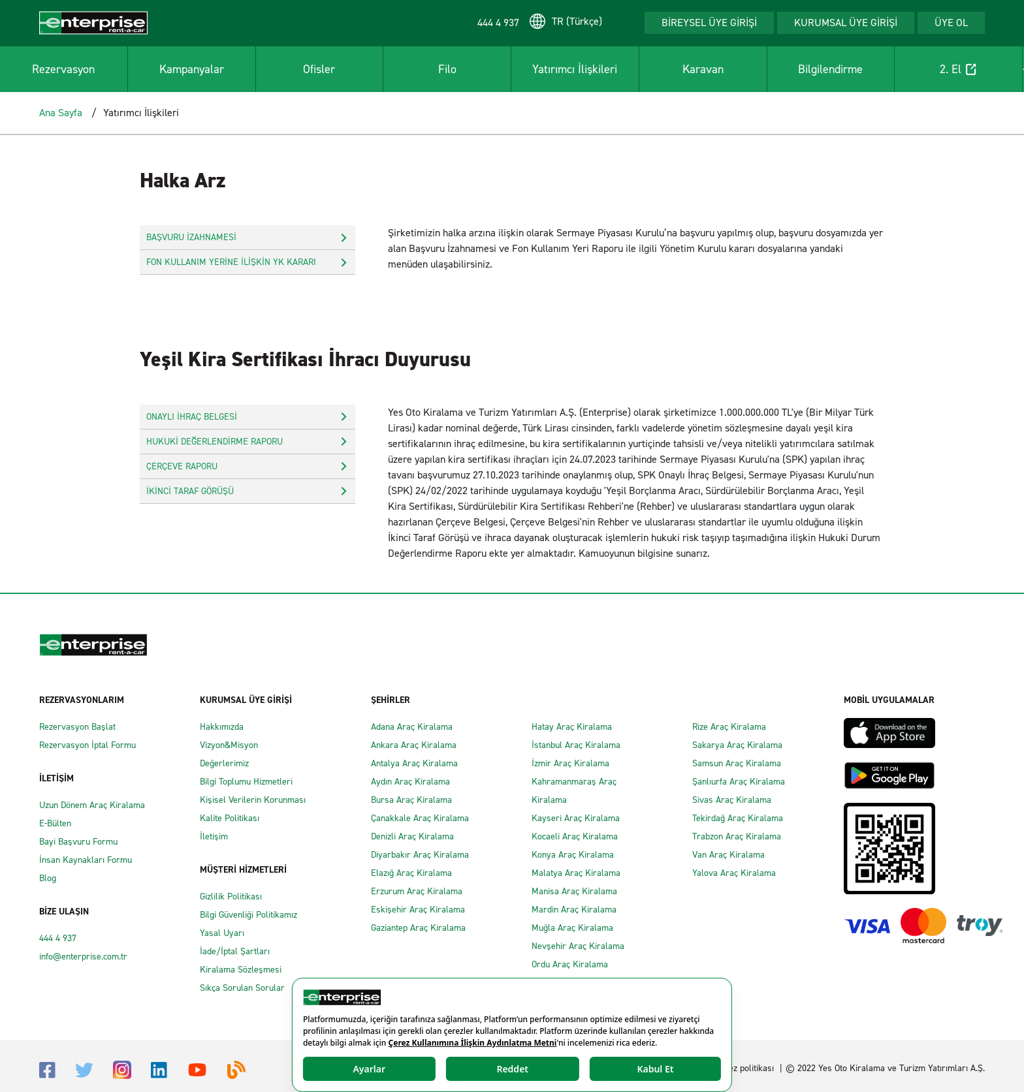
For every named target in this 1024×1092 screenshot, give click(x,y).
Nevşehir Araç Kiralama (578, 946)
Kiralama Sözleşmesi (240, 969)
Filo (447, 69)
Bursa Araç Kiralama (411, 800)
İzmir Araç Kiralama (570, 763)
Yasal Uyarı (222, 933)
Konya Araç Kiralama (573, 855)
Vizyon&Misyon (229, 745)
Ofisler (319, 69)
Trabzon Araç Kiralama (736, 836)
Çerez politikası (744, 1068)
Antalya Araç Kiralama (414, 763)
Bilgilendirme (830, 69)
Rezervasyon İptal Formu (87, 745)
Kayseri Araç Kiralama (576, 818)
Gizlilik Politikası (231, 896)
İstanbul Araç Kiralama (576, 745)
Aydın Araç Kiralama (410, 781)
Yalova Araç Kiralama (734, 873)
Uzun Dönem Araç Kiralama (92, 805)
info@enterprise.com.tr (83, 956)
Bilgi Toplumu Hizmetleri (246, 781)
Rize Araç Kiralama (729, 727)
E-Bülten (55, 823)
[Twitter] (84, 1069)
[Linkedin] (159, 1069)
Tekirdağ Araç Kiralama (737, 818)
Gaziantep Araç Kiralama (418, 928)
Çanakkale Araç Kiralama (420, 818)
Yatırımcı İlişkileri (574, 69)
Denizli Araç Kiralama (412, 836)
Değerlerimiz (224, 763)
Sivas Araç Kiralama (731, 800)
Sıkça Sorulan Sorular (242, 988)
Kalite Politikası (229, 818)
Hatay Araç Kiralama (572, 727)
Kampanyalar (191, 69)
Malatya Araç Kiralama (576, 873)
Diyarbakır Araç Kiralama (420, 855)
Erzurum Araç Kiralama (416, 891)
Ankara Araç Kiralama (413, 745)
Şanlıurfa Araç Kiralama (738, 781)
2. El (958, 69)
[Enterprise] (93, 22)
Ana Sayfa (60, 112)
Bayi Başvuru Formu (78, 841)
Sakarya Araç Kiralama (737, 745)
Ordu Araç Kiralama (570, 964)
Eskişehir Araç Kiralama (418, 909)
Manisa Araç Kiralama (574, 891)
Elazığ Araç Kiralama (411, 873)
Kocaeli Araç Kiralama (575, 836)
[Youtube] (197, 1069)
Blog (47, 878)
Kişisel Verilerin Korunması (253, 800)
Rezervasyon (63, 69)
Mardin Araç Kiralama (574, 909)
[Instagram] (122, 1069)
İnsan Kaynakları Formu (85, 860)
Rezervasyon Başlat (77, 727)
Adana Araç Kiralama (412, 727)
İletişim (214, 836)
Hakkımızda (222, 727)
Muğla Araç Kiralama (572, 928)
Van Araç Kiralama (728, 855)
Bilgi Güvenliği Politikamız (248, 915)
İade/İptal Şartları (235, 951)
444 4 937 (57, 938)
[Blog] (236, 1069)
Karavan (703, 69)
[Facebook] (47, 1069)
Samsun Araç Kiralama (736, 763)
